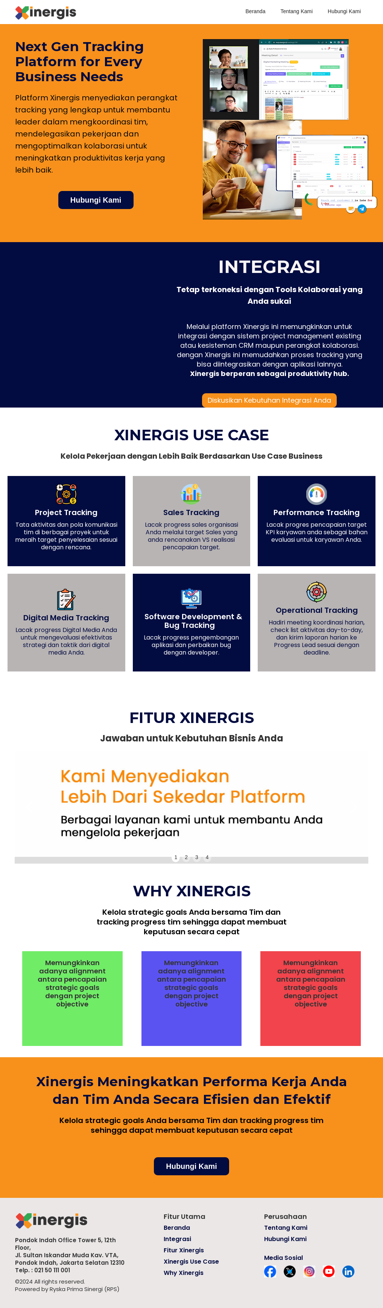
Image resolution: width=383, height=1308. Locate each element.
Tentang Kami (296, 11)
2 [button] (186, 857)
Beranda (256, 11)
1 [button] (175, 857)
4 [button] (207, 857)
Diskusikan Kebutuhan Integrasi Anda (269, 400)
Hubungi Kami (344, 11)
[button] (30, 807)
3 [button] (196, 857)
